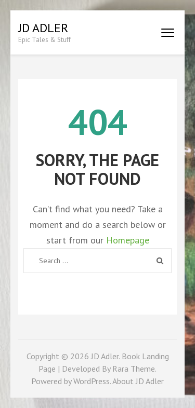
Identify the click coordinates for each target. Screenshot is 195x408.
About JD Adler (138, 381)
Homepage (127, 240)
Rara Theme (133, 368)
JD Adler (43, 28)
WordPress (91, 381)
